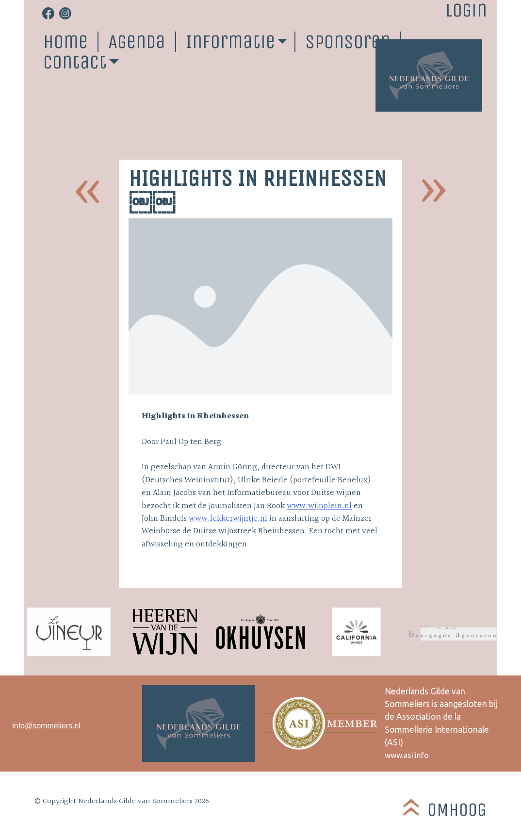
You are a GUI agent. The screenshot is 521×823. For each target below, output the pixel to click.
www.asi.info (407, 755)
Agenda (136, 42)
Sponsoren (348, 42)
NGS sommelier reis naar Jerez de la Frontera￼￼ (87, 191)
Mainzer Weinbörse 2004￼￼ (433, 191)
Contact (75, 62)
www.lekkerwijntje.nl (228, 519)
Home (65, 42)
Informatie (230, 42)
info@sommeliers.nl (46, 726)
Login (466, 10)
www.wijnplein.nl (319, 506)
